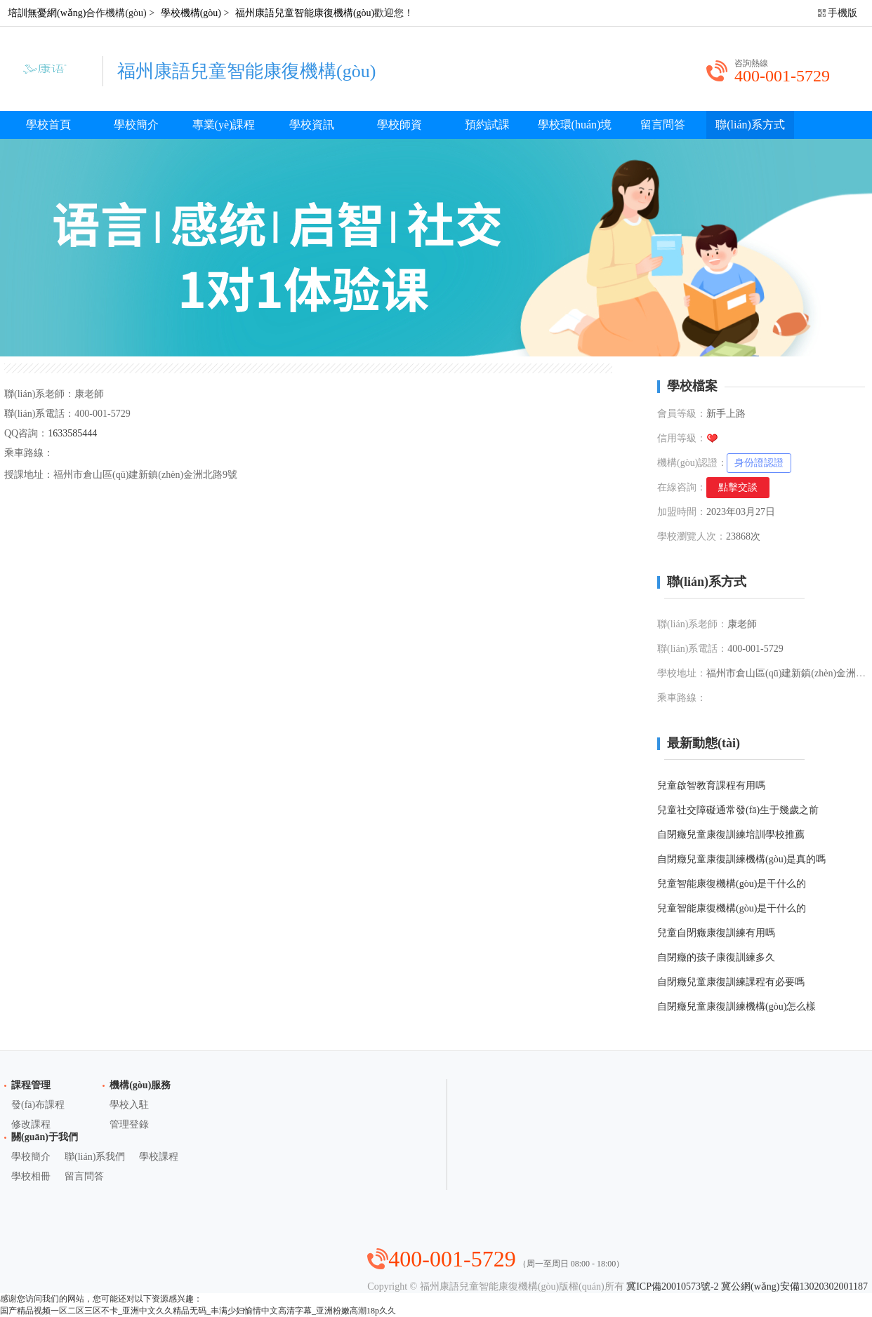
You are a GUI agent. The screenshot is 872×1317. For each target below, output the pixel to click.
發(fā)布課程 (38, 1104)
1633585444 (72, 433)
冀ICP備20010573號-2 (672, 1286)
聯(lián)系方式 (750, 125)
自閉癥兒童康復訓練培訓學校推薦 (731, 834)
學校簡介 (136, 125)
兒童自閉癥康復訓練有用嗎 (716, 933)
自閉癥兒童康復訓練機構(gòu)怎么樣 (736, 1006)
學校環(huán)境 (575, 125)
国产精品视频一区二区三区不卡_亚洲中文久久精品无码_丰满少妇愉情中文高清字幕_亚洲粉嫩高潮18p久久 (198, 1311)
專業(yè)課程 (224, 125)
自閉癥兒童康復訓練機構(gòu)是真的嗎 (741, 859)
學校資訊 (311, 125)
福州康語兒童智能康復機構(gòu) (304, 13)
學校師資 (399, 125)
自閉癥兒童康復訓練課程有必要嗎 (731, 982)
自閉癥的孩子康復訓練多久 (716, 957)
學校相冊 (31, 1176)
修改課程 (31, 1124)
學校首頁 (48, 125)
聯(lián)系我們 (95, 1156)
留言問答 (662, 125)
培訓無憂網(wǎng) (47, 13)
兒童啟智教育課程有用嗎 (711, 785)
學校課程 (158, 1156)
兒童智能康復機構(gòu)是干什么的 (731, 883)
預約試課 (487, 125)
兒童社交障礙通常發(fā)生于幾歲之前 (738, 810)
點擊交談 (738, 487)
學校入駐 (129, 1104)
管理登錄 (129, 1124)
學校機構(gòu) (191, 13)
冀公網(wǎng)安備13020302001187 (794, 1286)
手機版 (842, 13)
